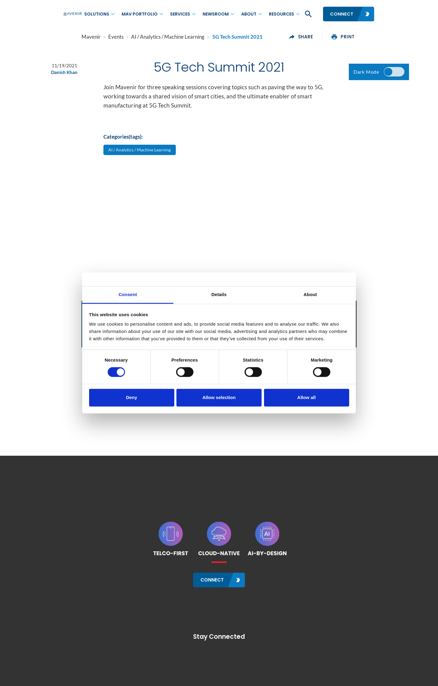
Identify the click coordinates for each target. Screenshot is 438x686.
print (361, 36)
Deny (131, 397)
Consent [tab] (128, 294)
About (248, 14)
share (319, 36)
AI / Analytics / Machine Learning (142, 153)
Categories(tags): (123, 140)
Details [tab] (219, 294)
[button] (308, 14)
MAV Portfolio (140, 14)
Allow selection (218, 397)
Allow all (306, 397)
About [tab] (310, 294)
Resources (281, 14)
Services (180, 14)
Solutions (96, 14)
